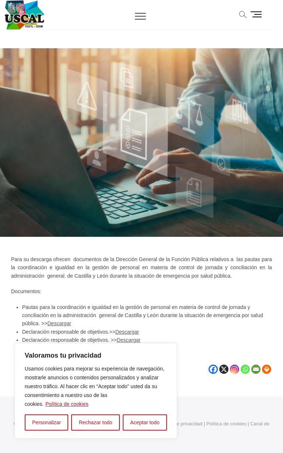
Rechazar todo (95, 422)
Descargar (59, 323)
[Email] (256, 365)
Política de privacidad (180, 423)
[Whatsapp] (245, 365)
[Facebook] (213, 365)
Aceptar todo (144, 422)
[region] (96, 390)
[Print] (266, 365)
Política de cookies (66, 404)
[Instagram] (234, 365)
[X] (223, 365)
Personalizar (46, 422)
